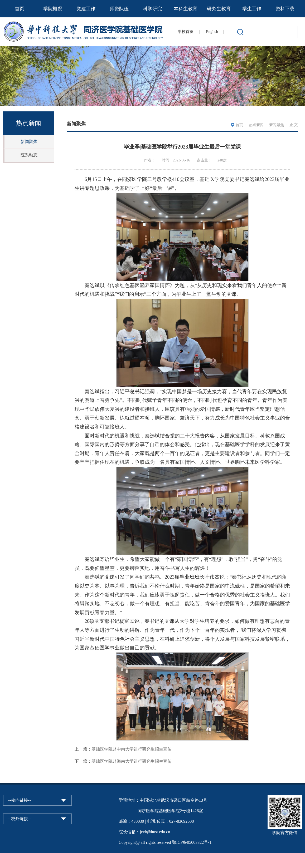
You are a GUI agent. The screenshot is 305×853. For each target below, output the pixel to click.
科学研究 (152, 8)
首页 (19, 8)
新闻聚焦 (29, 141)
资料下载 (284, 8)
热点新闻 (256, 125)
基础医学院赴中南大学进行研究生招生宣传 (131, 749)
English (212, 31)
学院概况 (52, 8)
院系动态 (29, 155)
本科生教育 (185, 8)
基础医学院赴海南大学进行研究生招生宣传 (131, 761)
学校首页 (185, 31)
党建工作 (85, 8)
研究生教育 (219, 8)
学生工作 (251, 8)
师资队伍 (119, 8)
